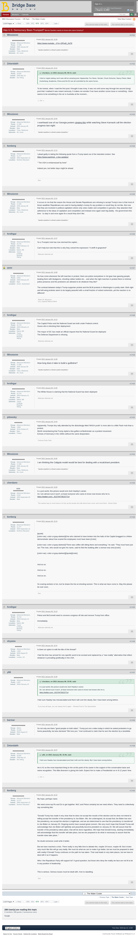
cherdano (12, 482)
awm (9, 268)
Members (15, 14)
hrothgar (12, 234)
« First (18, 23)
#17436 (132, 641)
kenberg (11, 146)
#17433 (132, 483)
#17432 (132, 454)
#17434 (132, 517)
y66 (9, 672)
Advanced (135, 14)
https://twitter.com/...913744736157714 (53, 497)
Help (130, 10)
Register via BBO (103, 10)
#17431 (132, 417)
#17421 (132, 35)
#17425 (132, 194)
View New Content (124, 19)
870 (28, 23)
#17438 (132, 720)
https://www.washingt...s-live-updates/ (52, 157)
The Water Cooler (38, 19)
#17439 (132, 746)
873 (42, 23)
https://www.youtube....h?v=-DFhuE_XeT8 (54, 43)
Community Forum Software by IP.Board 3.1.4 (118, 934)
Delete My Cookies (30, 934)
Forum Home (17, 934)
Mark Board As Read (45, 934)
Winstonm (12, 35)
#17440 (132, 791)
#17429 (132, 355)
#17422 (132, 64)
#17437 (132, 672)
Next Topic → (130, 897)
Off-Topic (26, 19)
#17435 (132, 607)
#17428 (132, 315)
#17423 (132, 114)
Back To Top (7, 934)
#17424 (132, 146)
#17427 (132, 268)
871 (32, 23)
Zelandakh (12, 63)
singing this (80, 122)
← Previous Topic (103, 897)
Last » (56, 23)
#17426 (132, 234)
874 (47, 23)
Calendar (25, 14)
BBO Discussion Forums (11, 19)
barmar (11, 720)
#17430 (132, 384)
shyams (11, 641)
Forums (6, 14)
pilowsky (12, 417)
